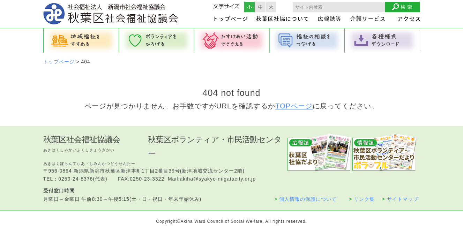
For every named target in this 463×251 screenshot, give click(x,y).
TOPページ (294, 106)
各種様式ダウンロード (382, 40)
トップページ (59, 61)
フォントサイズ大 (271, 7)
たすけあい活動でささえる (231, 40)
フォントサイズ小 (249, 7)
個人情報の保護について (305, 199)
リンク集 (362, 199)
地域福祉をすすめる (81, 40)
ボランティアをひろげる (156, 40)
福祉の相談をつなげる (307, 40)
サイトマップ (400, 199)
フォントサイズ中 (260, 7)
